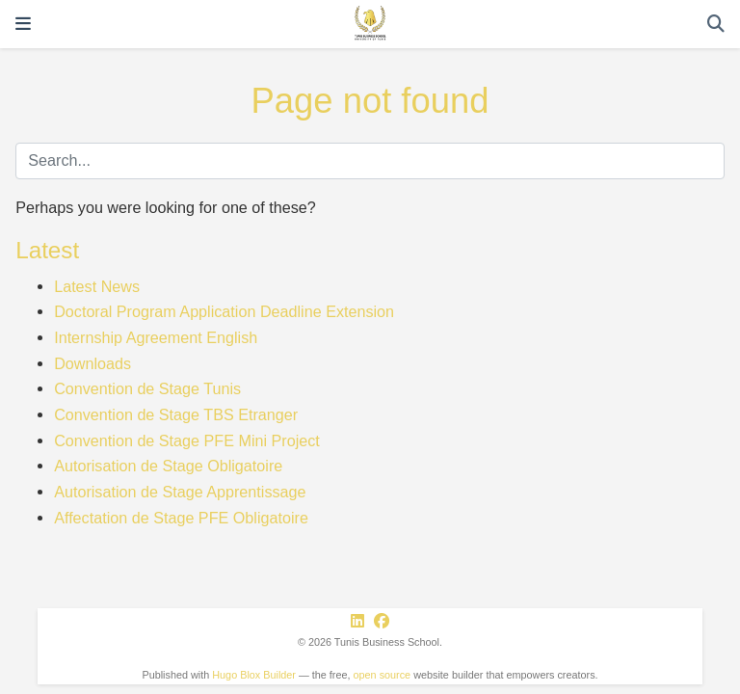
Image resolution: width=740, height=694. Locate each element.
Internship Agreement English (155, 337)
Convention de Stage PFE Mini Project (187, 440)
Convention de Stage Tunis (147, 388)
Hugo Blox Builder (254, 675)
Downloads (92, 363)
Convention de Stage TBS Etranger (176, 414)
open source (382, 675)
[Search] (716, 24)
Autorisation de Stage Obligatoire (168, 465)
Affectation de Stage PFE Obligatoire (181, 517)
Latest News (97, 286)
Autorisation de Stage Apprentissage (179, 491)
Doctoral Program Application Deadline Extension (224, 311)
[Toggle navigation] (23, 24)
